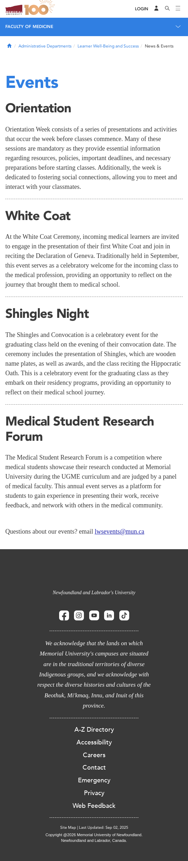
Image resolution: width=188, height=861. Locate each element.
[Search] (167, 8)
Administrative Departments (45, 46)
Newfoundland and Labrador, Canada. (94, 840)
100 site (41, 9)
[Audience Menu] (156, 8)
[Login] (141, 9)
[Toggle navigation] (178, 9)
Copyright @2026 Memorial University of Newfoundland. (93, 835)
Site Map (68, 827)
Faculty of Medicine (29, 26)
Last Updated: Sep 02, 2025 (103, 827)
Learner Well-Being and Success (108, 46)
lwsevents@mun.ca (119, 531)
